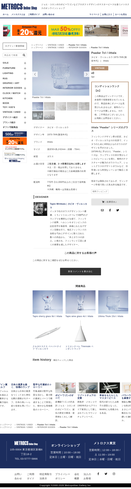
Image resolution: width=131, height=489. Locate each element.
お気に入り (107, 18)
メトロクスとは (18, 18)
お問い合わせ (49, 18)
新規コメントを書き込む (80, 272)
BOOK (6, 103)
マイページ (94, 18)
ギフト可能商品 (10, 127)
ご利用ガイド (34, 18)
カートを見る (121, 18)
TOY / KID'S (9, 107)
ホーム (6, 18)
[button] (86, 74)
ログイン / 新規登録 (14, 46)
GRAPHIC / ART (11, 83)
